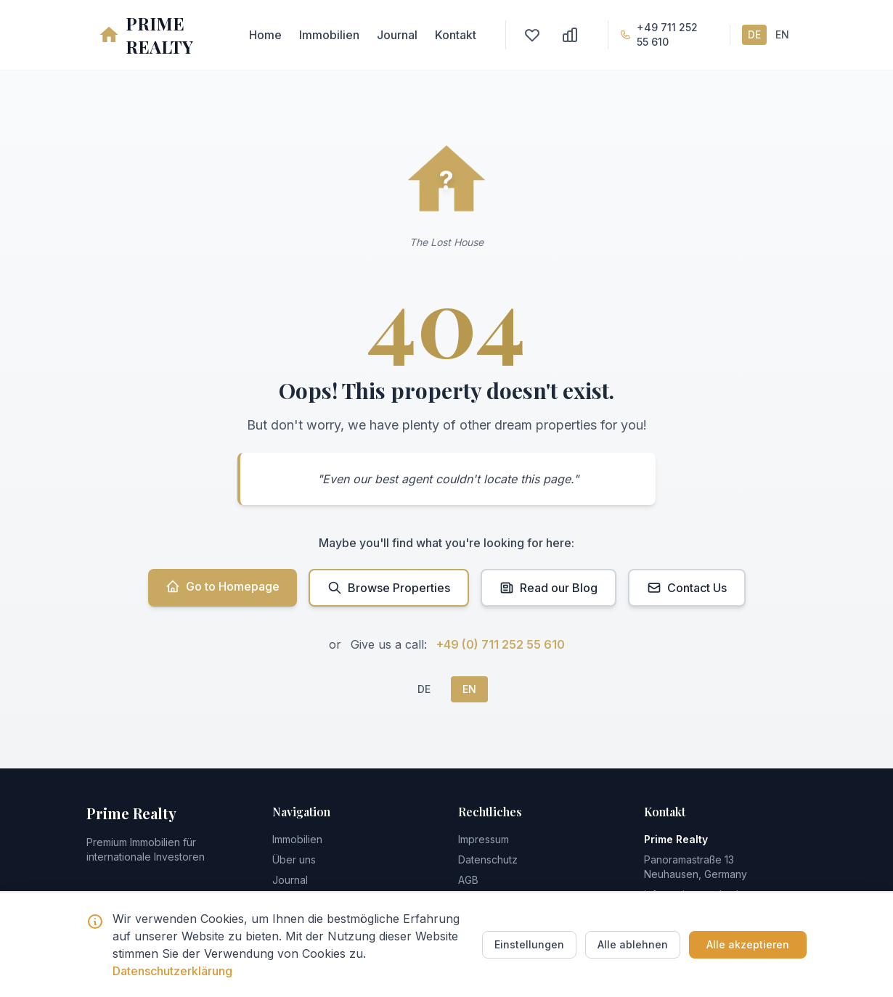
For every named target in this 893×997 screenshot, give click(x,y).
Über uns (294, 859)
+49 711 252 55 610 (667, 34)
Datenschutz (488, 859)
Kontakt (455, 35)
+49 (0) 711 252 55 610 (500, 644)
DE (754, 34)
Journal (397, 35)
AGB (468, 880)
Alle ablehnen (633, 944)
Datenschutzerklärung (172, 971)
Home (265, 35)
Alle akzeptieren (747, 944)
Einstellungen (529, 944)
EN (782, 34)
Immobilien (329, 35)
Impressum (483, 839)
